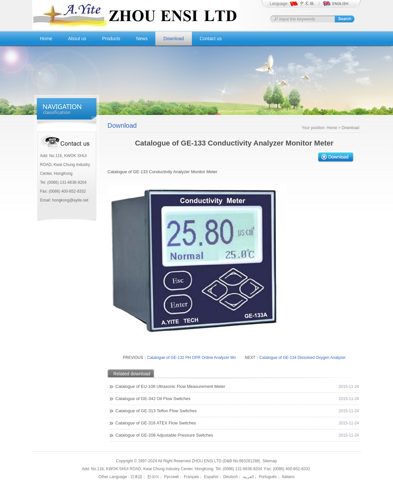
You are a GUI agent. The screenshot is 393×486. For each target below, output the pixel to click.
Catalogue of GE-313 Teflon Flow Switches (156, 410)
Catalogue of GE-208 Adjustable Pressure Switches (164, 435)
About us (77, 38)
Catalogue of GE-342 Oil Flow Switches (153, 398)
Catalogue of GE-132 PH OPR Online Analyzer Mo (191, 357)
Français (191, 476)
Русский (171, 476)
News (141, 38)
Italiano (288, 476)
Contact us (211, 38)
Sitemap (269, 461)
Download (173, 38)
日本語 (136, 476)
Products (111, 38)
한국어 (152, 476)
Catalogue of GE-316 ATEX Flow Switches (156, 422)
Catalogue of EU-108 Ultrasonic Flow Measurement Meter (170, 386)
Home (46, 38)
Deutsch (230, 476)
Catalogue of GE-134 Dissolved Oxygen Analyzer (302, 357)
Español (210, 476)
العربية (247, 476)
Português (267, 476)
